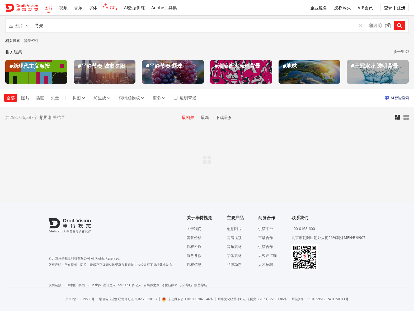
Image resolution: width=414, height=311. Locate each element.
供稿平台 (265, 228)
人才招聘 (265, 264)
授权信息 (194, 264)
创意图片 (234, 228)
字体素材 (234, 255)
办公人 (137, 285)
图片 (25, 98)
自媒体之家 (151, 285)
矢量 (55, 98)
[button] (19, 25)
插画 (40, 98)
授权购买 (342, 8)
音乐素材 (234, 246)
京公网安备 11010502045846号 (187, 299)
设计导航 (186, 285)
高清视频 (234, 237)
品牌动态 (234, 264)
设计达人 (109, 285)
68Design (94, 285)
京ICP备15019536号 (80, 299)
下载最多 (223, 117)
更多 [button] (159, 98)
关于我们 (194, 228)
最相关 (188, 117)
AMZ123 (124, 285)
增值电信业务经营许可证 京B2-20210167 (128, 299)
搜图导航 (200, 285)
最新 (205, 117)
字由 (81, 285)
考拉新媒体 (169, 285)
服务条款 (194, 255)
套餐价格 (194, 237)
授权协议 (194, 246)
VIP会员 (365, 8)
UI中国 (71, 285)
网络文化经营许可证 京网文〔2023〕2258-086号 (252, 299)
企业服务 (318, 8)
